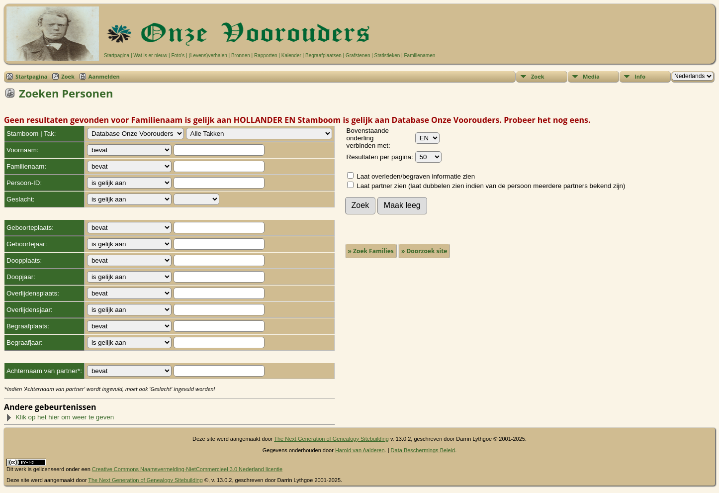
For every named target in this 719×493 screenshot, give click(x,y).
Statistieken (387, 55)
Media (591, 76)
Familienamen (419, 55)
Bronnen (240, 55)
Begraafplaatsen (323, 55)
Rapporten (265, 55)
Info (639, 76)
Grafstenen (358, 55)
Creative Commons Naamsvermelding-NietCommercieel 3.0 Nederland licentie (187, 469)
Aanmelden (104, 76)
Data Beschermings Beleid (423, 450)
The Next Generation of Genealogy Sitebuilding (331, 439)
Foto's (177, 55)
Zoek (68, 76)
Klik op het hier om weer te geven (59, 417)
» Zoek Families (371, 251)
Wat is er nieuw (150, 55)
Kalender (291, 55)
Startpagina (116, 55)
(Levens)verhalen (208, 55)
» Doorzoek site (424, 251)
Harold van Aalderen (360, 450)
